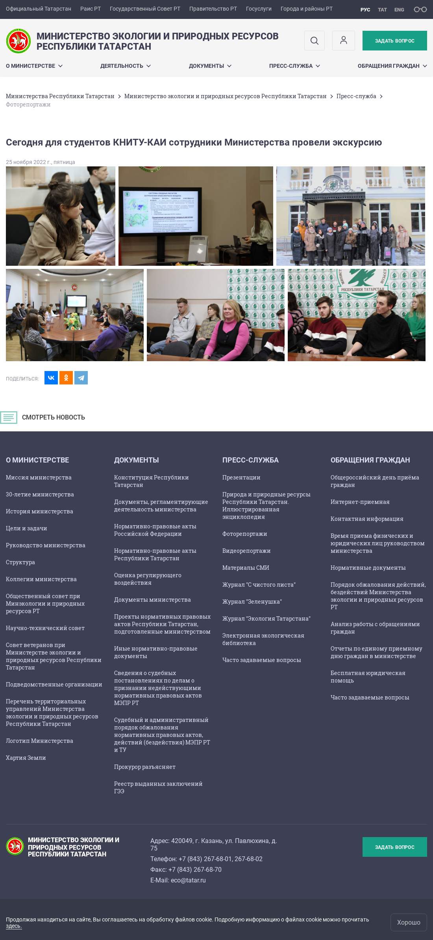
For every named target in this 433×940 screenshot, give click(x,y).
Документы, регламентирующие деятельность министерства (161, 505)
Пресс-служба (294, 66)
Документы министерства (152, 599)
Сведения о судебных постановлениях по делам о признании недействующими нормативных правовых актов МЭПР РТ (158, 688)
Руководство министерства (45, 545)
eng (399, 10)
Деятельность (125, 66)
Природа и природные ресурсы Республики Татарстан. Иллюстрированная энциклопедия (266, 505)
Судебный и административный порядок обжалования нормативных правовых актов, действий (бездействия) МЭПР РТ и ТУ (162, 734)
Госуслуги (259, 9)
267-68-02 (249, 859)
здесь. (14, 926)
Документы (210, 66)
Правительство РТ (213, 9)
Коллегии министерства (41, 579)
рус (365, 10)
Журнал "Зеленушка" (252, 601)
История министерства (39, 511)
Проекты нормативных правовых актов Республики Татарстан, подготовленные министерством (162, 624)
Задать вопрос (394, 41)
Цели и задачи (26, 528)
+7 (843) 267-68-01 (205, 859)
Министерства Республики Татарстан (60, 96)
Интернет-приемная (360, 501)
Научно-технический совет (45, 628)
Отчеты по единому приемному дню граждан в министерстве (376, 652)
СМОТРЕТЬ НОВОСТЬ (45, 419)
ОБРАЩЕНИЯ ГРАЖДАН (392, 66)
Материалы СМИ (245, 567)
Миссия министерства (39, 477)
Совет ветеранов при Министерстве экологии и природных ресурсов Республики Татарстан (54, 656)
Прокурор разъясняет (145, 766)
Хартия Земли (26, 757)
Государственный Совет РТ (145, 9)
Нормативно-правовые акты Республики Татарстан (155, 554)
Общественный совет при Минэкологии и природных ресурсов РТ (45, 603)
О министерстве (34, 66)
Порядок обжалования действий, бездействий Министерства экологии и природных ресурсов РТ (378, 596)
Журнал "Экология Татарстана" (266, 618)
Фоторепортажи (244, 533)
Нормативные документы (368, 567)
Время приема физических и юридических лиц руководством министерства (378, 543)
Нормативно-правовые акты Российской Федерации (155, 529)
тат (382, 10)
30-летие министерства (40, 494)
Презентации (241, 477)
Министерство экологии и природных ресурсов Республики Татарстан (225, 96)
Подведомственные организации (54, 684)
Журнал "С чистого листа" (259, 584)
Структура (20, 562)
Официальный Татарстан (38, 9)
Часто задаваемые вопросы (261, 660)
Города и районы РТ (307, 9)
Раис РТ (90, 9)
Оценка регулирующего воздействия (147, 578)
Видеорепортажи (246, 550)
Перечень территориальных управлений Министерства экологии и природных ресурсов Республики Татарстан (52, 712)
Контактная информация (367, 518)
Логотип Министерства (39, 740)
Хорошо (408, 922)
